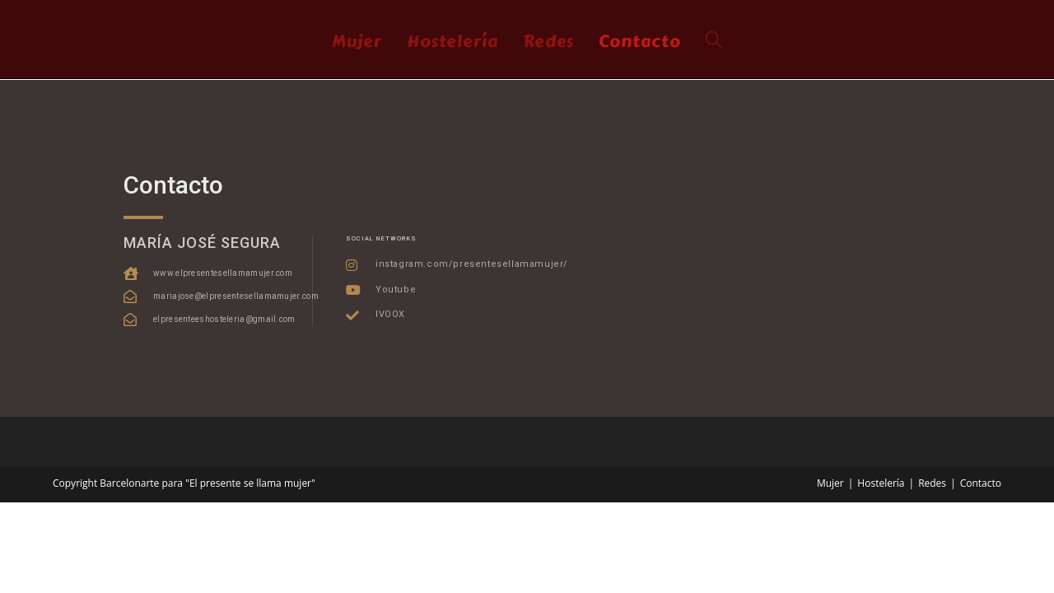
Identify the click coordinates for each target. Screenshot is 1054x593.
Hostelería (880, 483)
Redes (932, 483)
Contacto (980, 483)
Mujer (830, 483)
